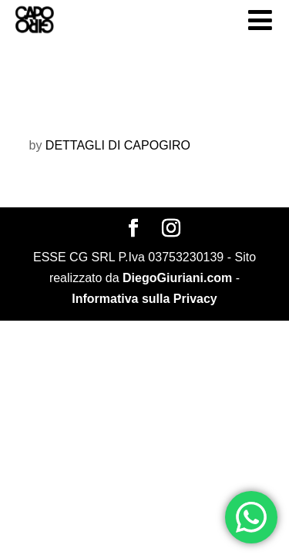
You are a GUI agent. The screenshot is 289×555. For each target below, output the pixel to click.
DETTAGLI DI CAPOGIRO (117, 145)
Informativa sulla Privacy (144, 298)
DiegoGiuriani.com (177, 277)
